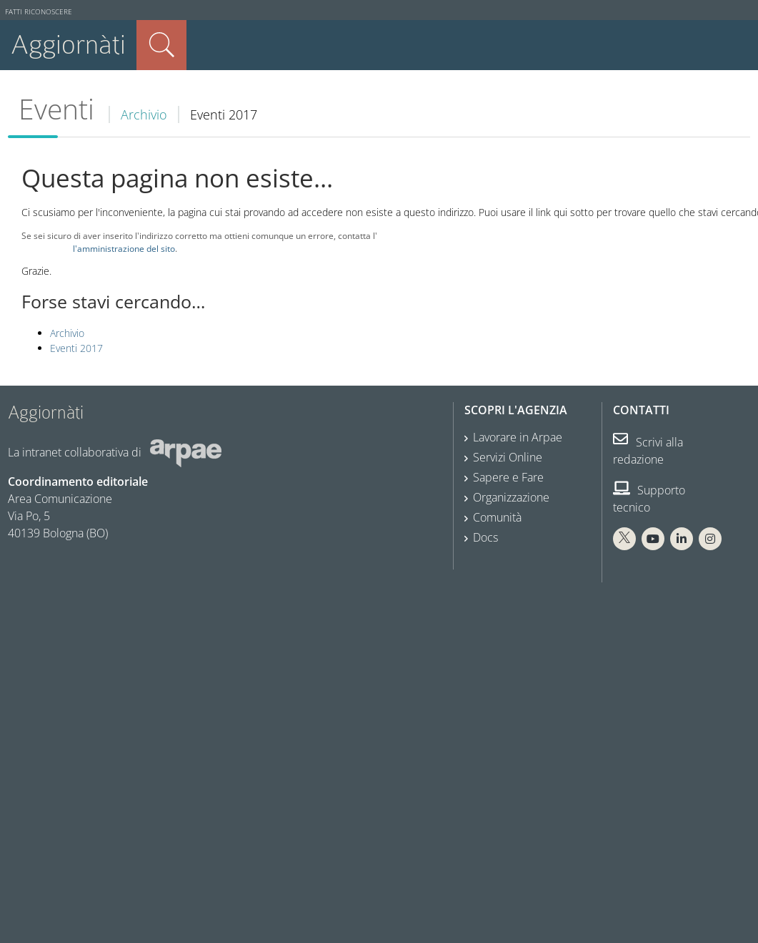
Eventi (56, 108)
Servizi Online (507, 457)
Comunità (497, 517)
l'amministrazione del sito (124, 248)
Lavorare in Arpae (517, 437)
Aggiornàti (68, 44)
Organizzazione (511, 497)
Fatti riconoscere (38, 11)
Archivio (144, 114)
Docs (485, 537)
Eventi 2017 (76, 348)
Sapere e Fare (508, 477)
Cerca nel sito (161, 45)
